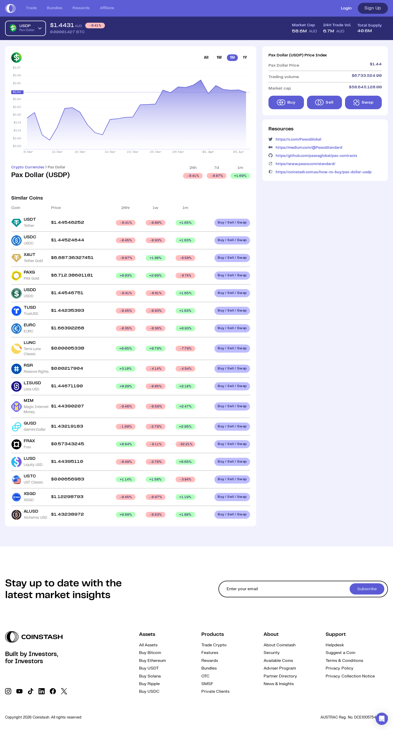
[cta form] (303, 589)
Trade (31, 8)
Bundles (54, 8)
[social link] (8, 691)
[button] (382, 719)
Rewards (81, 8)
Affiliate (107, 8)
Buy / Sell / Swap (232, 222)
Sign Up (372, 8)
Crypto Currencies (27, 167)
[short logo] (10, 8)
